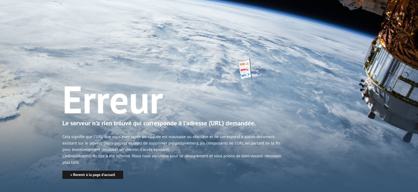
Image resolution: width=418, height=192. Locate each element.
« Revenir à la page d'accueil (92, 174)
